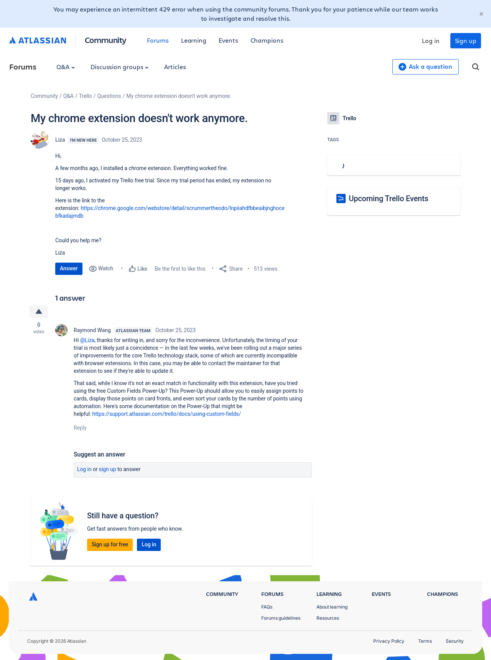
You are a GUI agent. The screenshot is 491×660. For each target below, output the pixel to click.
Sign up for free (110, 544)
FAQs (266, 607)
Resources (327, 618)
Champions (266, 40)
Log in (431, 40)
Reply (80, 428)
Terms (425, 641)
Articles (175, 67)
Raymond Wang (92, 330)
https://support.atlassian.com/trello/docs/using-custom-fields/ (166, 414)
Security (455, 641)
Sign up (465, 40)
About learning (332, 607)
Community (106, 39)
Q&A (65, 67)
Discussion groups (120, 67)
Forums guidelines (280, 618)
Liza (60, 140)
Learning (193, 40)
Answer (69, 268)
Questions (109, 96)
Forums (158, 40)
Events (228, 40)
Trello (85, 96)
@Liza (87, 340)
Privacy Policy (388, 641)
